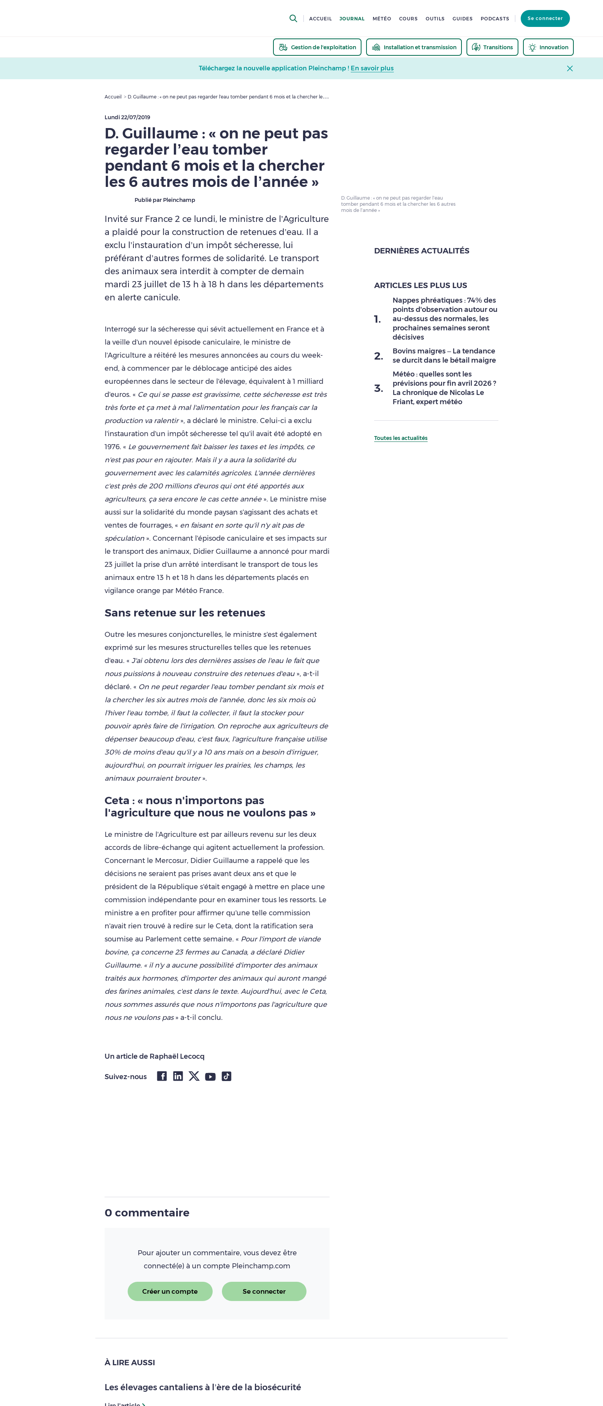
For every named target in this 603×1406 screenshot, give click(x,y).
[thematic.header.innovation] (548, 47)
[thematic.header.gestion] (317, 47)
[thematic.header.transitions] (492, 47)
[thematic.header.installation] (414, 47)
